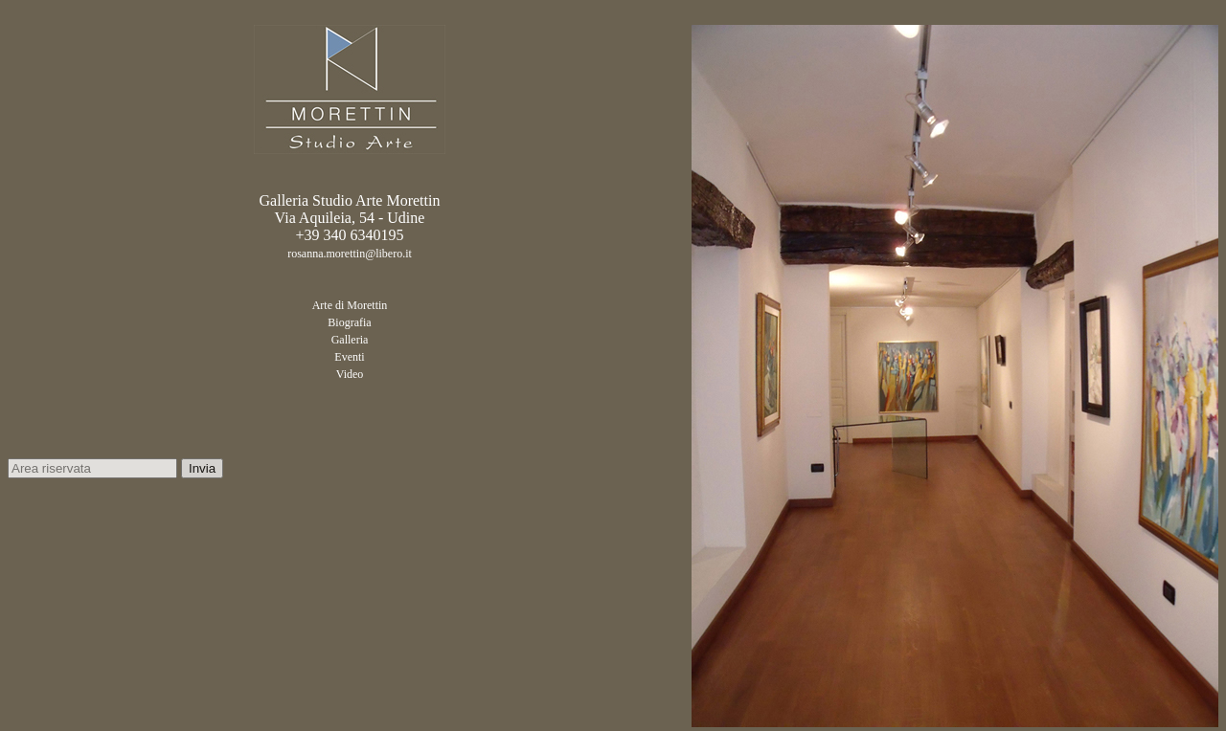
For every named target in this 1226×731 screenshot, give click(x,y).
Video (350, 374)
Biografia (349, 322)
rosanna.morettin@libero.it (349, 253)
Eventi (349, 357)
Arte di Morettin (350, 305)
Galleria (350, 339)
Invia (202, 468)
